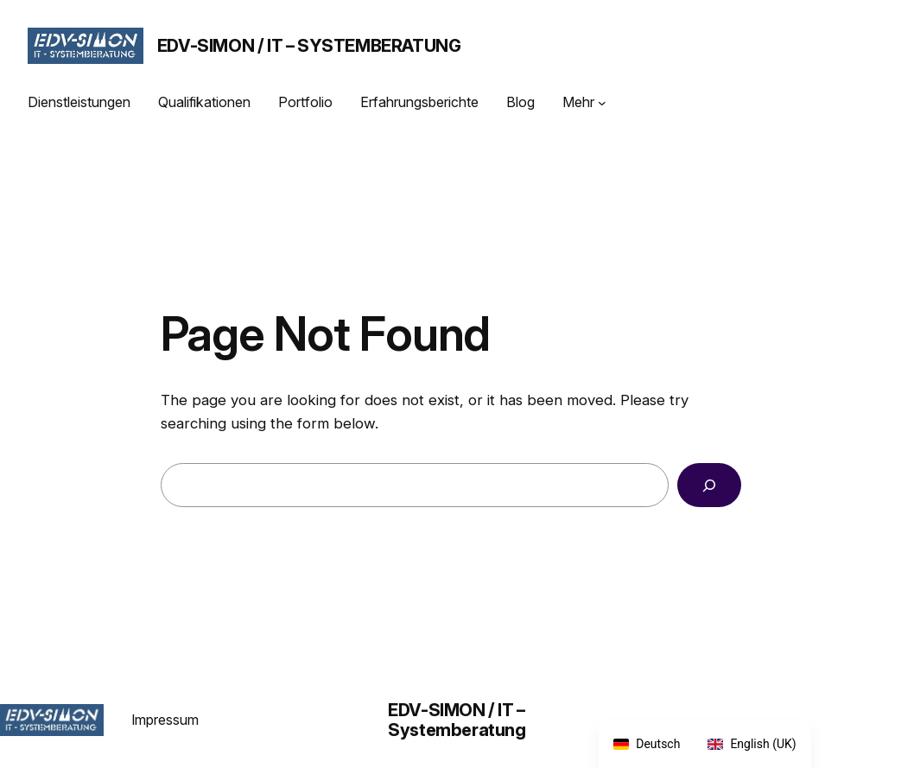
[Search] (708, 485)
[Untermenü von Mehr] (602, 102)
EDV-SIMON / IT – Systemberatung (309, 45)
